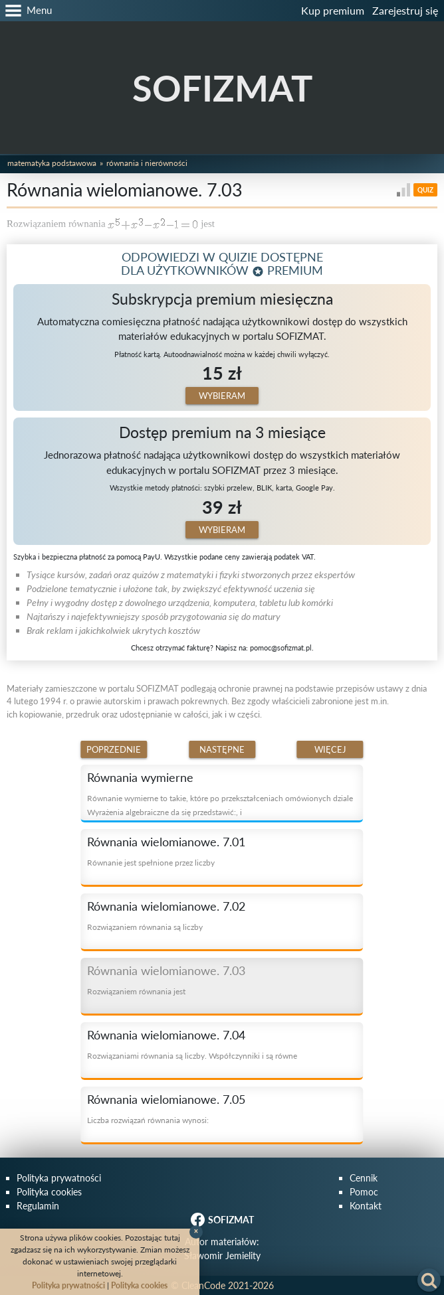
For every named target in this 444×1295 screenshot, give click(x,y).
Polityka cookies (49, 1191)
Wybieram (222, 395)
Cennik (364, 1177)
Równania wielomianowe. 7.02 (166, 906)
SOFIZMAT (222, 88)
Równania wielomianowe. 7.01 (166, 841)
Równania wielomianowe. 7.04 (166, 1035)
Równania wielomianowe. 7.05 (166, 1099)
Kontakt (366, 1205)
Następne (222, 749)
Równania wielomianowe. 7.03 (166, 970)
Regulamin (38, 1205)
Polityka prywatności (59, 1177)
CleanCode (203, 1285)
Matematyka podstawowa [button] (51, 163)
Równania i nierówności (146, 163)
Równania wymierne (140, 777)
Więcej (330, 749)
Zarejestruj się (405, 10)
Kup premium (332, 10)
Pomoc (364, 1191)
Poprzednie (113, 749)
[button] (26, 10)
